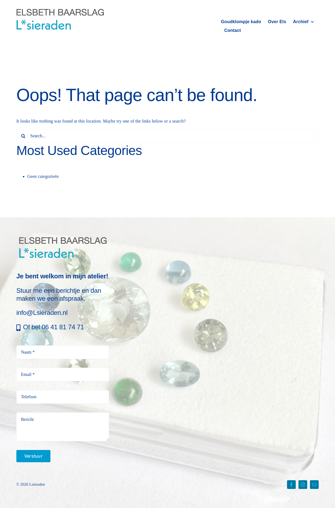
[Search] (23, 136)
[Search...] (167, 136)
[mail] (314, 484)
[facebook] (291, 484)
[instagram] (302, 484)
